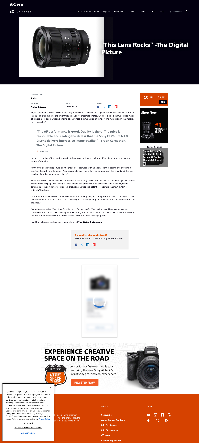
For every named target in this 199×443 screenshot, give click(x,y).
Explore (106, 11)
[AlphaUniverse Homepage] (20, 11)
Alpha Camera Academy (88, 11)
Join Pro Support (109, 425)
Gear (153, 11)
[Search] (186, 11)
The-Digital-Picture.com (90, 221)
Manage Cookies (28, 433)
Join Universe (109, 430)
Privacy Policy (44, 419)
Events (143, 11)
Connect (132, 11)
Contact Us (106, 414)
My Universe (175, 11)
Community (119, 11)
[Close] (50, 388)
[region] (28, 412)
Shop (162, 11)
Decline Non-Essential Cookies (28, 427)
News (105, 435)
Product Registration (111, 440)
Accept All (28, 423)
